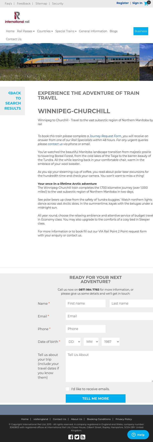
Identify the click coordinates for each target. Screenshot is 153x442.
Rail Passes (24, 31)
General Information (93, 31)
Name (44, 304)
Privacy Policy (124, 419)
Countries (44, 31)
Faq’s (8, 3)
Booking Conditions (99, 419)
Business (141, 31)
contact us (55, 144)
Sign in (137, 3)
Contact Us (13, 39)
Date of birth (49, 342)
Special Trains (64, 31)
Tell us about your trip (51, 366)
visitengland (40, 419)
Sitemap (41, 3)
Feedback (24, 3)
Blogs (114, 31)
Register (123, 3)
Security (57, 3)
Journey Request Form (106, 136)
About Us (76, 419)
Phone (44, 329)
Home (10, 31)
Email (43, 316)
